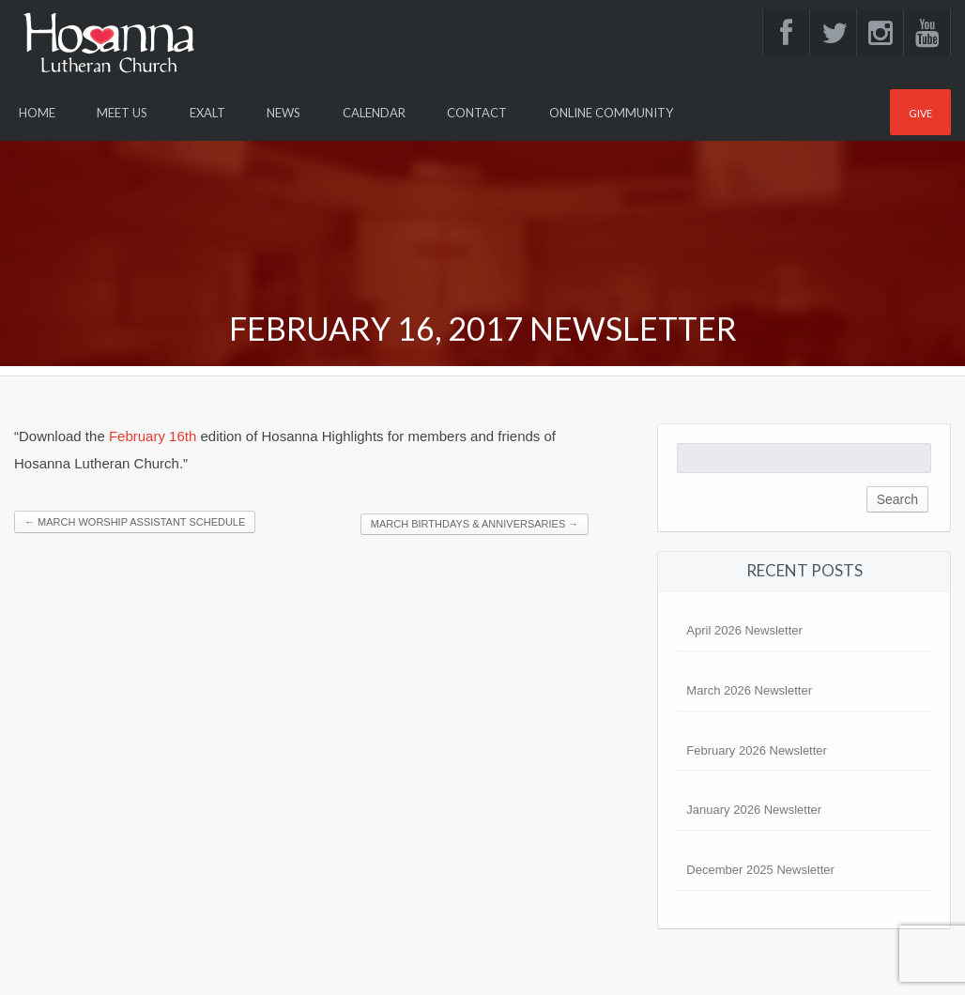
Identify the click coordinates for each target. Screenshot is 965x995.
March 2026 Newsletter (749, 690)
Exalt (207, 112)
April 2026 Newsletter (744, 630)
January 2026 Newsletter (753, 810)
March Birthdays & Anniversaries (474, 523)
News (283, 112)
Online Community (611, 112)
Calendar (374, 112)
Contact (477, 112)
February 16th (152, 436)
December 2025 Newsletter (760, 870)
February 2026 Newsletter (756, 750)
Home (37, 112)
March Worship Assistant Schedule (134, 522)
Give (920, 113)
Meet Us (122, 112)
